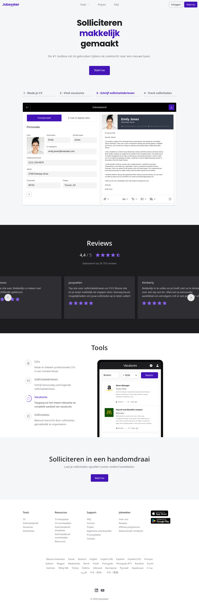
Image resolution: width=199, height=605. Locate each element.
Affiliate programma (129, 527)
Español (120, 559)
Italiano (49, 563)
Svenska (50, 567)
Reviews (123, 523)
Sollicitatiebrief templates (62, 529)
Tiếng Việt (63, 567)
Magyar (61, 563)
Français (148, 559)
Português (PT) (124, 563)
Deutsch (82, 559)
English (93, 559)
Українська (137, 567)
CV (24, 519)
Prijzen (102, 4)
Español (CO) (134, 559)
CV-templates (62, 519)
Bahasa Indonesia (55, 559)
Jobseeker (103, 598)
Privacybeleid (93, 534)
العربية (84, 572)
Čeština (86, 567)
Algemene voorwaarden (99, 530)
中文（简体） (96, 572)
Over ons (123, 519)
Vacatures (28, 527)
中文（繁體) (112, 572)
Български (110, 567)
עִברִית (150, 567)
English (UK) (106, 559)
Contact (91, 523)
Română (139, 563)
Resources (60, 541)
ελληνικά (97, 567)
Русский (124, 567)
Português (107, 563)
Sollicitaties (28, 530)
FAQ (116, 4)
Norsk (86, 563)
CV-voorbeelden (63, 523)
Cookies (91, 538)
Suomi (150, 563)
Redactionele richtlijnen (131, 530)
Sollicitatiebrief (30, 523)
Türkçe (75, 567)
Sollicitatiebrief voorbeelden (62, 536)
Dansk (71, 559)
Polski (96, 563)
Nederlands (74, 563)
